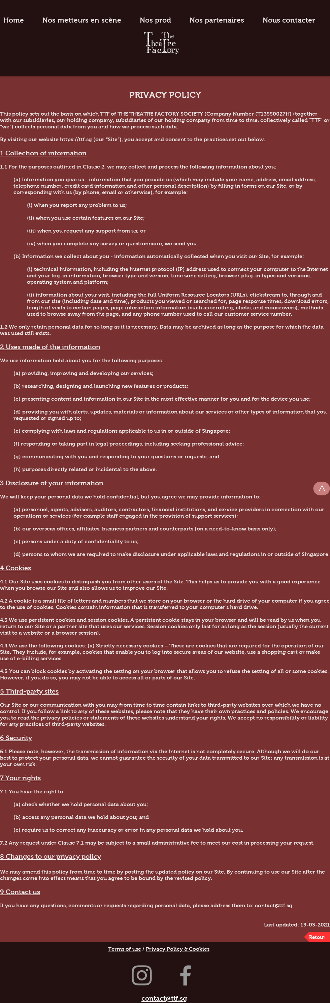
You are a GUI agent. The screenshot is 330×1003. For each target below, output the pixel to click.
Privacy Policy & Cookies (177, 949)
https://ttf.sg (76, 139)
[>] (322, 488)
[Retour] (317, 937)
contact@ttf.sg (273, 905)
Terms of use (124, 949)
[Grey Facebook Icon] (185, 975)
